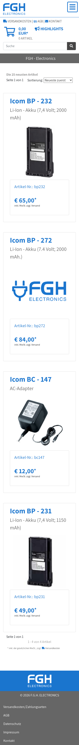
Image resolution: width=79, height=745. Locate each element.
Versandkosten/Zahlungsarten (24, 707)
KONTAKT (53, 21)
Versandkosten (51, 648)
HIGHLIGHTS (51, 28)
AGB (38, 21)
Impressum (11, 732)
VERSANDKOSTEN (17, 21)
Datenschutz (12, 724)
